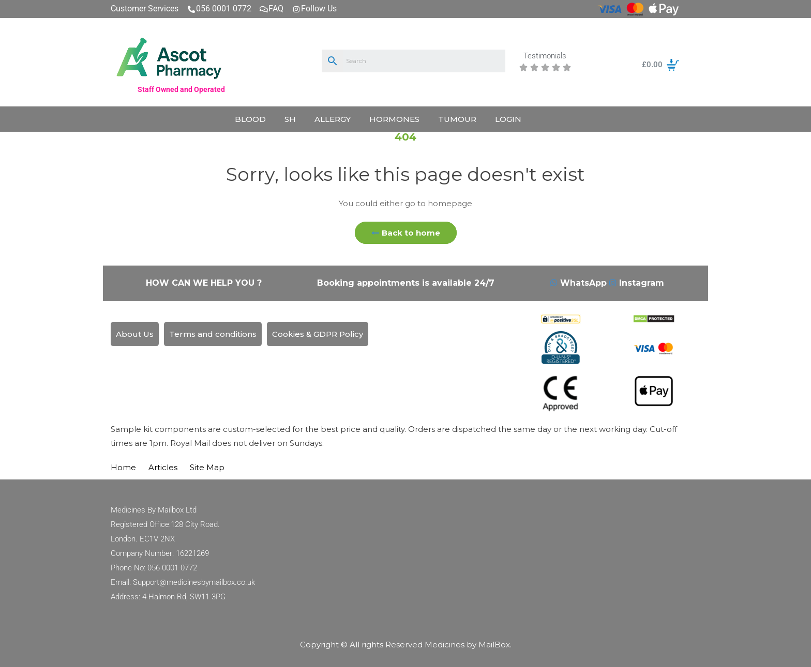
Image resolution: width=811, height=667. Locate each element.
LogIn (508, 119)
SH (290, 119)
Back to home (405, 233)
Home (123, 467)
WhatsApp (579, 283)
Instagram (636, 283)
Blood (250, 119)
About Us (135, 334)
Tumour (457, 119)
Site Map (207, 467)
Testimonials (544, 56)
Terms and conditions (213, 334)
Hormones (394, 119)
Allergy (332, 119)
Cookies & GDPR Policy (317, 334)
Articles (162, 467)
